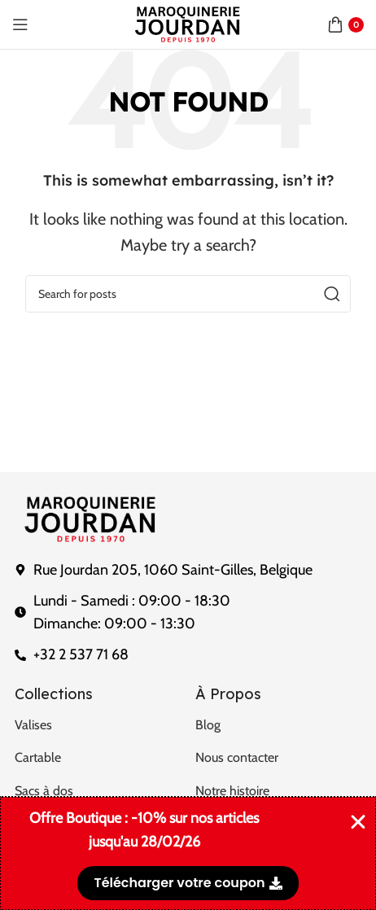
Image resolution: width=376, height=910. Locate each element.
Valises (33, 725)
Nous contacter (236, 757)
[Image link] (91, 518)
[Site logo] (188, 23)
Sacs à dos (44, 790)
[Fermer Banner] (358, 822)
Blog (208, 725)
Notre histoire (232, 790)
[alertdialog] (188, 853)
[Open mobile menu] (20, 24)
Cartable (38, 757)
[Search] (188, 294)
